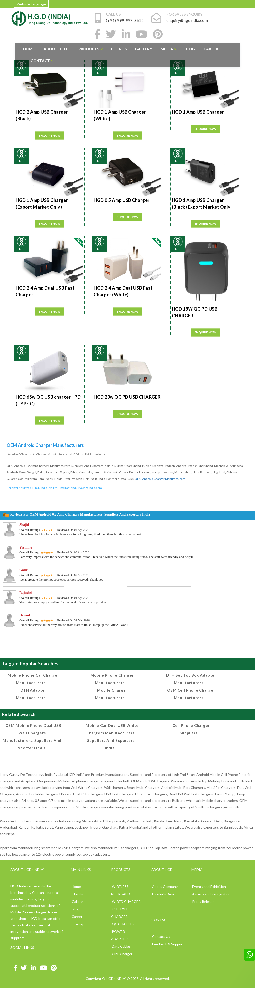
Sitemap (77, 924)
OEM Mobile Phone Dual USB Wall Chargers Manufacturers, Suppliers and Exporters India (32, 736)
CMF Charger (121, 954)
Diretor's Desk (163, 894)
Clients (119, 49)
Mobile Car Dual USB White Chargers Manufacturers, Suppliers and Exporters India (112, 736)
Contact (42, 60)
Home (29, 49)
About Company (164, 886)
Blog (190, 49)
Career (211, 49)
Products (90, 49)
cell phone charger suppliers (191, 729)
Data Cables (121, 946)
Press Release (202, 901)
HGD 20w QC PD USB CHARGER (127, 397)
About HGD (57, 49)
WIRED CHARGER (126, 901)
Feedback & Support (167, 944)
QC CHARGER (123, 924)
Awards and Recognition (210, 894)
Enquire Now (50, 135)
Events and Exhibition (208, 886)
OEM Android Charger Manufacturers (160, 479)
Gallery (143, 49)
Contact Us (160, 936)
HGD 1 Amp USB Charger (198, 112)
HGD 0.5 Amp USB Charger (122, 200)
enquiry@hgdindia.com (86, 488)
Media (168, 49)
